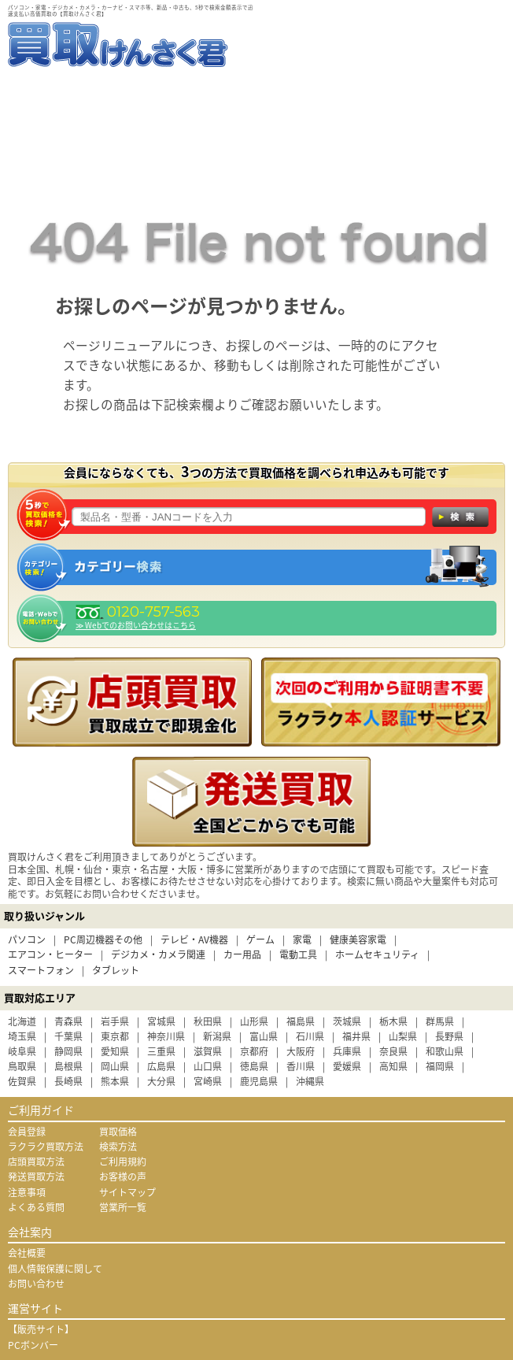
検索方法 (118, 1147)
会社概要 (27, 1253)
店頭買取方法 (36, 1161)
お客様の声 (122, 1176)
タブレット (115, 970)
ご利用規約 (122, 1161)
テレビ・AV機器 (194, 939)
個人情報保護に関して (55, 1269)
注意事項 (27, 1192)
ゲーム (260, 939)
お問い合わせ (36, 1284)
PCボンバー (33, 1345)
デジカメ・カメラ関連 (158, 954)
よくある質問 (36, 1207)
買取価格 (118, 1132)
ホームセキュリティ (377, 954)
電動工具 (298, 954)
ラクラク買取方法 (45, 1147)
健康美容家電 (358, 939)
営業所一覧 (122, 1207)
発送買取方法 (36, 1176)
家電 (302, 939)
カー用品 (242, 954)
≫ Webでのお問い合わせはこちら (136, 625)
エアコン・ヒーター (50, 954)
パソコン (27, 939)
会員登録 (27, 1132)
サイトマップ (127, 1192)
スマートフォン (41, 970)
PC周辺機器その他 (103, 939)
